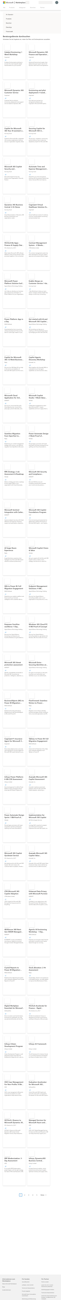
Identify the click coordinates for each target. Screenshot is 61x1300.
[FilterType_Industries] (4, 23)
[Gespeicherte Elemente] (35, 2)
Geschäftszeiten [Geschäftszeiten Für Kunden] (25, 1282)
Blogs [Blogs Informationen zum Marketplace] (3, 1287)
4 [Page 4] (32, 1195)
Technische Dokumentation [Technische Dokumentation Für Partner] (47, 1292)
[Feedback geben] (30, 2)
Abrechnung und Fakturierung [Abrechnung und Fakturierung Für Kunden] (29, 1299)
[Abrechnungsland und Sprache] (46, 2)
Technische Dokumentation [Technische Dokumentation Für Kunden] (28, 1288)
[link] (14, 61)
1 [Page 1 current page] (20, 1195)
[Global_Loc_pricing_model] (4, 31)
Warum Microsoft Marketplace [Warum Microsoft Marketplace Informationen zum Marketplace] (9, 1283)
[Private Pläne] (37, 2)
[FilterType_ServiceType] (4, 27)
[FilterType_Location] (4, 14)
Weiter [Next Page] (42, 1195)
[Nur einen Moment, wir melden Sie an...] (56, 2)
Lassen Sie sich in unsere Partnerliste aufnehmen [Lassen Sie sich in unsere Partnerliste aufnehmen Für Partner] (47, 1285)
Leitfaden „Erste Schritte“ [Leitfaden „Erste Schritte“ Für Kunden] (28, 1285)
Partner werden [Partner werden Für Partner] (45, 1282)
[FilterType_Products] (4, 19)
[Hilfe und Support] (32, 2)
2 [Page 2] (24, 1195)
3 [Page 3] (28, 1195)
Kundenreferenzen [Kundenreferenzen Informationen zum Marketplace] (6, 1290)
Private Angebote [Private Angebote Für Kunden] (26, 1291)
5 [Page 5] (36, 1195)
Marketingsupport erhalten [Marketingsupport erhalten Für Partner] (47, 1289)
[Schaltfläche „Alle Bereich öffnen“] (4, 7)
